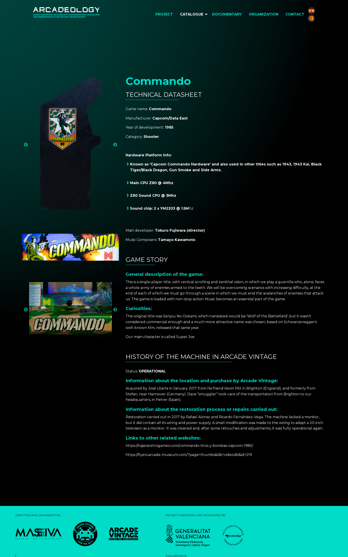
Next (115, 145)
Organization (263, 14)
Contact (294, 14)
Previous (26, 145)
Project (164, 14)
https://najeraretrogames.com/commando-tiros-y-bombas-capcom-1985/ (189, 446)
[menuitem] (164, 14)
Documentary (227, 14)
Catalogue (191, 14)
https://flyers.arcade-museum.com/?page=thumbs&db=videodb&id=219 (189, 455)
